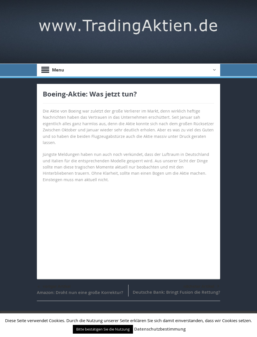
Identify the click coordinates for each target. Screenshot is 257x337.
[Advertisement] (128, 227)
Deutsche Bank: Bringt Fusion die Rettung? (176, 292)
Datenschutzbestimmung (160, 329)
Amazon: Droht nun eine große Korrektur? (80, 292)
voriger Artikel (54, 287)
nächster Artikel (201, 286)
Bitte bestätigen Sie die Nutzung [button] (103, 329)
